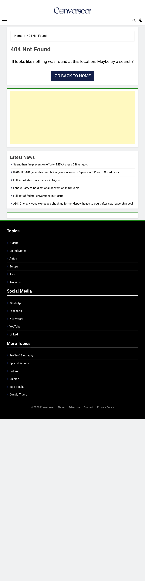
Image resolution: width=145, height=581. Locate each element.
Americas (15, 282)
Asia (12, 274)
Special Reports (19, 363)
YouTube (14, 326)
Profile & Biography (21, 355)
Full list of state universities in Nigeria (37, 180)
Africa (13, 258)
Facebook (15, 311)
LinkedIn (14, 334)
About (61, 407)
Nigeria (14, 243)
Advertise (74, 407)
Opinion (14, 379)
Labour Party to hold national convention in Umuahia (46, 187)
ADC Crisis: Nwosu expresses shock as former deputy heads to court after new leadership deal (73, 203)
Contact (88, 407)
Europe (13, 266)
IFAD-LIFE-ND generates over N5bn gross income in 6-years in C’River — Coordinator (66, 172)
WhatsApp (15, 303)
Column (14, 371)
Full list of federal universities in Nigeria (38, 195)
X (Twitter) (16, 318)
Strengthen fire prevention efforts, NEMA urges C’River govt (50, 164)
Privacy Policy (105, 407)
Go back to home (73, 75)
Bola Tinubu (16, 386)
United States (17, 250)
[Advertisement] (72, 117)
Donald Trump (18, 394)
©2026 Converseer (42, 407)
